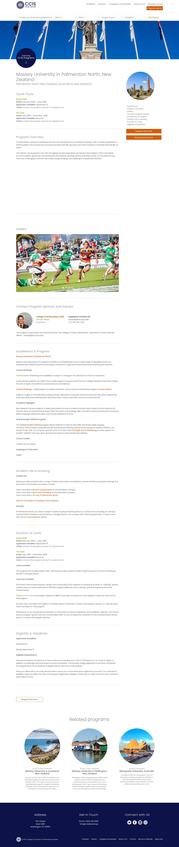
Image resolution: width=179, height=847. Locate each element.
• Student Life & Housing (136, 119)
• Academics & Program (136, 116)
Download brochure (144, 137)
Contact (133, 839)
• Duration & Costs (134, 122)
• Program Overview (134, 109)
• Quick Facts (131, 106)
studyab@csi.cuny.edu (78, 319)
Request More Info (29, 699)
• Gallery (129, 111)
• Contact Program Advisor (137, 114)
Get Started (154, 17)
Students (91, 4)
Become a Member (145, 839)
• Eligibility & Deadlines (135, 124)
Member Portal (155, 4)
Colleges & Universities (120, 4)
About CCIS (139, 4)
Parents (102, 4)
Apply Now (159, 839)
